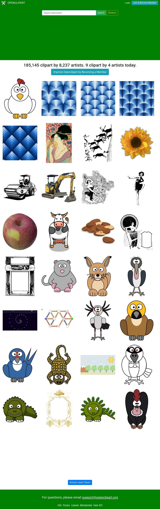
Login (127, 2)
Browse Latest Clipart (80, 482)
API (100, 505)
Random (112, 12)
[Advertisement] (80, 38)
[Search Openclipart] (69, 12)
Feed (96, 505)
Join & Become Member (144, 2)
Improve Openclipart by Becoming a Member (80, 72)
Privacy (66, 505)
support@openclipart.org (100, 497)
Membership (86, 505)
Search (101, 12)
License (75, 505)
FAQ (59, 505)
